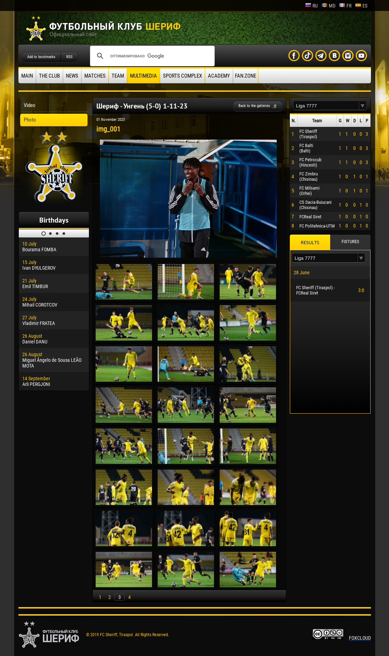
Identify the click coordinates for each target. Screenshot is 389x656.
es (361, 6)
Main (27, 76)
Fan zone (245, 76)
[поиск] (151, 56)
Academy (219, 76)
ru (311, 6)
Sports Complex (182, 76)
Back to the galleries (254, 105)
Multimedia (143, 76)
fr (345, 6)
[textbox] (326, 105)
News (72, 76)
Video (29, 105)
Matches (95, 76)
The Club (49, 76)
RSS (69, 57)
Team (118, 76)
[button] (363, 105)
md (328, 6)
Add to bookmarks (41, 57)
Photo (30, 120)
